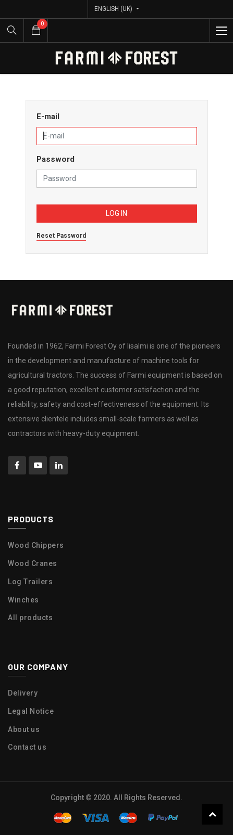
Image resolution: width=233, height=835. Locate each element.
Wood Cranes (32, 563)
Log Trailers (30, 581)
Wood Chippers (36, 545)
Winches (23, 600)
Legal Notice (31, 711)
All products (30, 617)
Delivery (23, 693)
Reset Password (61, 235)
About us (24, 729)
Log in (116, 213)
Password (55, 159)
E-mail (47, 116)
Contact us (27, 747)
